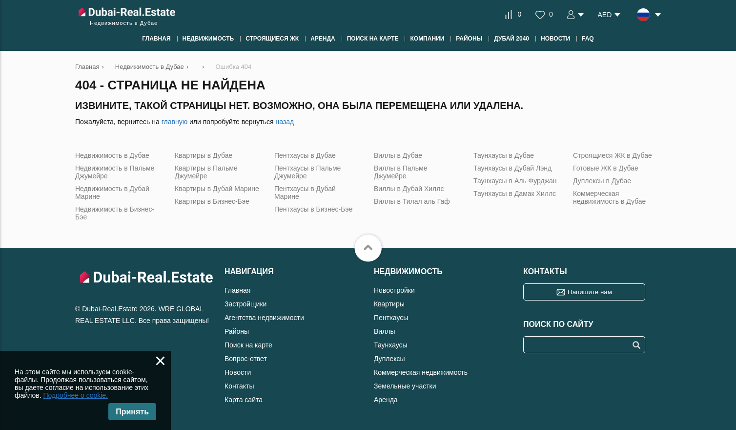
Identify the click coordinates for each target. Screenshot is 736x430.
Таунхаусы (391, 345)
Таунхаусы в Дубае (503, 155)
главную (174, 122)
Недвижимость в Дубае (112, 155)
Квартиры (389, 304)
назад (284, 122)
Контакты (239, 386)
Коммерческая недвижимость (421, 372)
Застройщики (245, 304)
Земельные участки (405, 386)
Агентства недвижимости (264, 318)
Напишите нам (590, 292)
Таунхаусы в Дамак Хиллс (514, 193)
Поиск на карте (248, 345)
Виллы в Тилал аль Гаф (412, 201)
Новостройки (394, 290)
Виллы (384, 331)
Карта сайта (244, 400)
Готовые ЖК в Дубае (605, 168)
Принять (132, 412)
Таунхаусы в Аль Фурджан (515, 181)
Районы (237, 331)
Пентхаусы (391, 318)
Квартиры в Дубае (203, 155)
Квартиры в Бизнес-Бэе (212, 201)
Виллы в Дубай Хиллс (409, 189)
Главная (237, 290)
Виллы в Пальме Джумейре (401, 172)
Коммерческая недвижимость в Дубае (609, 197)
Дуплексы (389, 359)
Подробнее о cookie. (75, 395)
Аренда (386, 400)
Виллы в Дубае (398, 155)
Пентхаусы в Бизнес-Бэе (313, 209)
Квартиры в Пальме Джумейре (206, 172)
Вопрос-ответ (246, 359)
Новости (238, 372)
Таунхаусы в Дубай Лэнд (512, 168)
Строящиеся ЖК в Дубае (612, 155)
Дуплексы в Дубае (602, 181)
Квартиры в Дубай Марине (217, 189)
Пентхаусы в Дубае (305, 155)
